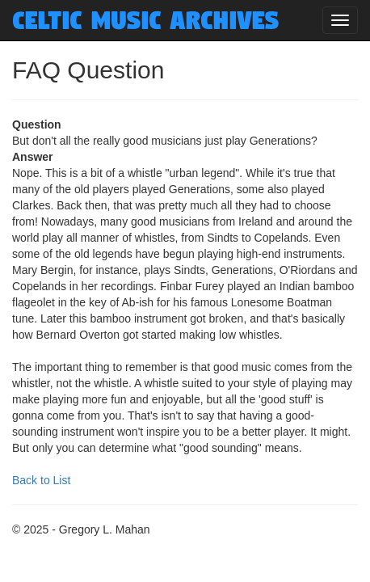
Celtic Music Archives (145, 20)
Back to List (41, 480)
